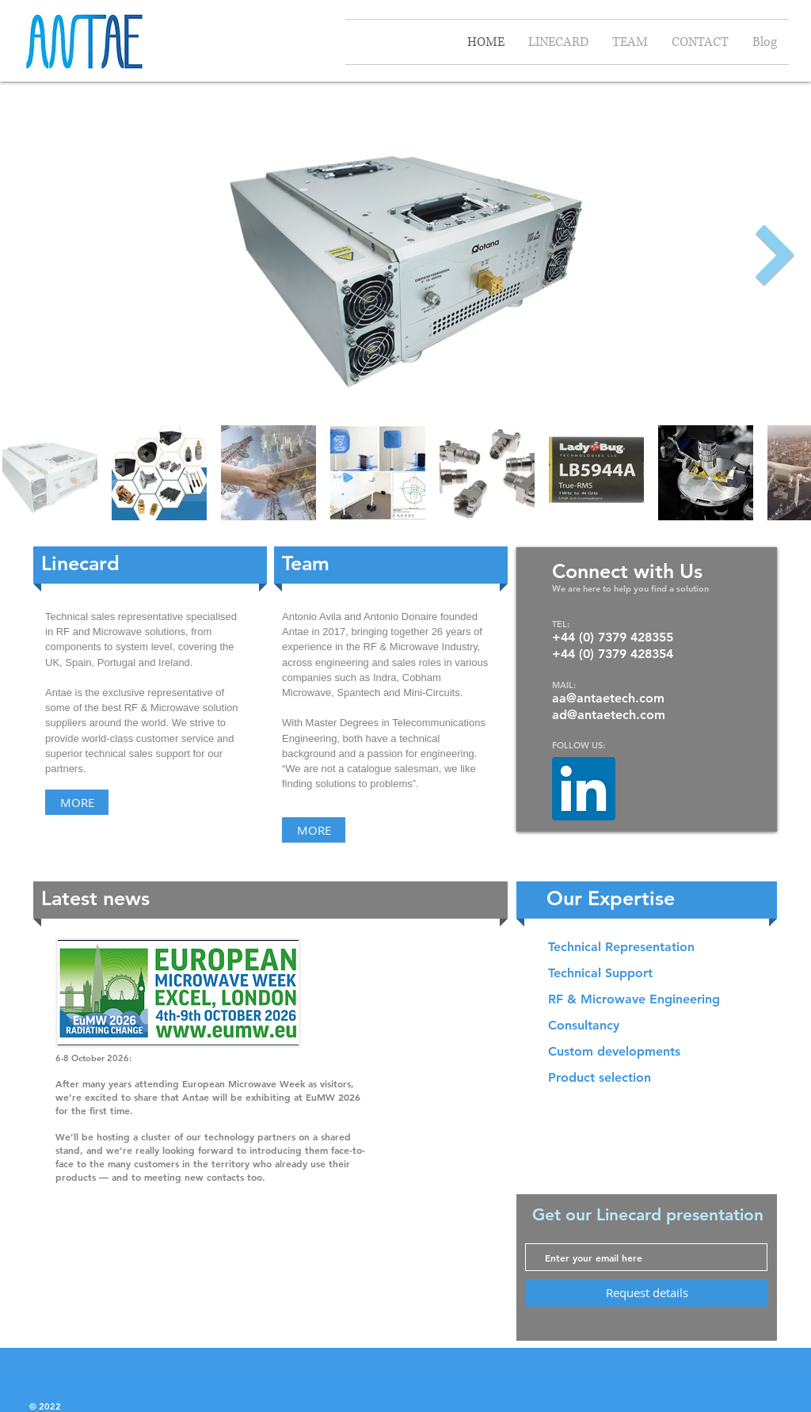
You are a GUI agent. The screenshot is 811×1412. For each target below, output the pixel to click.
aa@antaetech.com (608, 698)
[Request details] (646, 1293)
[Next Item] (775, 255)
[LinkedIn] (583, 788)
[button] (651, 947)
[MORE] (77, 802)
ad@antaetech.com (608, 714)
